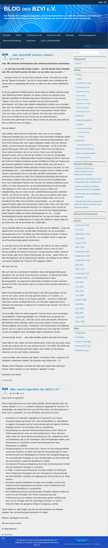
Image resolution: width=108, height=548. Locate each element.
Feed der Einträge (83, 342)
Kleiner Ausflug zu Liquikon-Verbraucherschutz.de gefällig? (87, 187)
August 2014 (81, 243)
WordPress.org (82, 350)
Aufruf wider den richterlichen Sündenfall (87, 195)
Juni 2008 (80, 309)
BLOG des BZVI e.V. (30, 9)
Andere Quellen (82, 100)
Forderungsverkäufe (84, 128)
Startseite (7, 35)
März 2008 (80, 322)
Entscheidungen (83, 108)
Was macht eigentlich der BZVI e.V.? (35, 389)
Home (22, 59)
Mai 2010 (80, 291)
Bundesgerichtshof (84, 157)
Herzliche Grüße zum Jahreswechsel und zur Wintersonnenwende (84, 171)
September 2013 (83, 256)
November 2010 (82, 274)
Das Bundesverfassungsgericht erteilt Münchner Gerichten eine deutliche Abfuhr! (88, 204)
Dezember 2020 (82, 225)
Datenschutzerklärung (12, 41)
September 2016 (83, 234)
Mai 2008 (80, 313)
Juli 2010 (79, 282)
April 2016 (80, 238)
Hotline (19, 35)
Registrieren (81, 333)
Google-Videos (83, 132)
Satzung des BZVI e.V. (85, 145)
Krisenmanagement (87, 35)
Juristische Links (54, 35)
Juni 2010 (80, 287)
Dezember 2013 (82, 252)
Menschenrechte (83, 92)
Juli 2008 (79, 304)
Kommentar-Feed (83, 346)
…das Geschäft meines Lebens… (33, 55)
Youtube (81, 136)
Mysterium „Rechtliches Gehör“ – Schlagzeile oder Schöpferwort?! (89, 180)
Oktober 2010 (81, 278)
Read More (7, 380)
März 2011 (80, 269)
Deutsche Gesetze (84, 104)
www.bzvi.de (21, 407)
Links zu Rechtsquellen (50, 41)
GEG (13, 59)
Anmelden (80, 337)
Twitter (79, 79)
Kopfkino (80, 124)
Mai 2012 (80, 265)
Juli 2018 (79, 230)
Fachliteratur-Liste (34, 35)
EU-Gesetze (81, 96)
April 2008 (80, 317)
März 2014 (80, 247)
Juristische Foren (83, 112)
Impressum (31, 41)
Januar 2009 (81, 300)
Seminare (70, 35)
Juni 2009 (80, 295)
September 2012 (83, 260)
